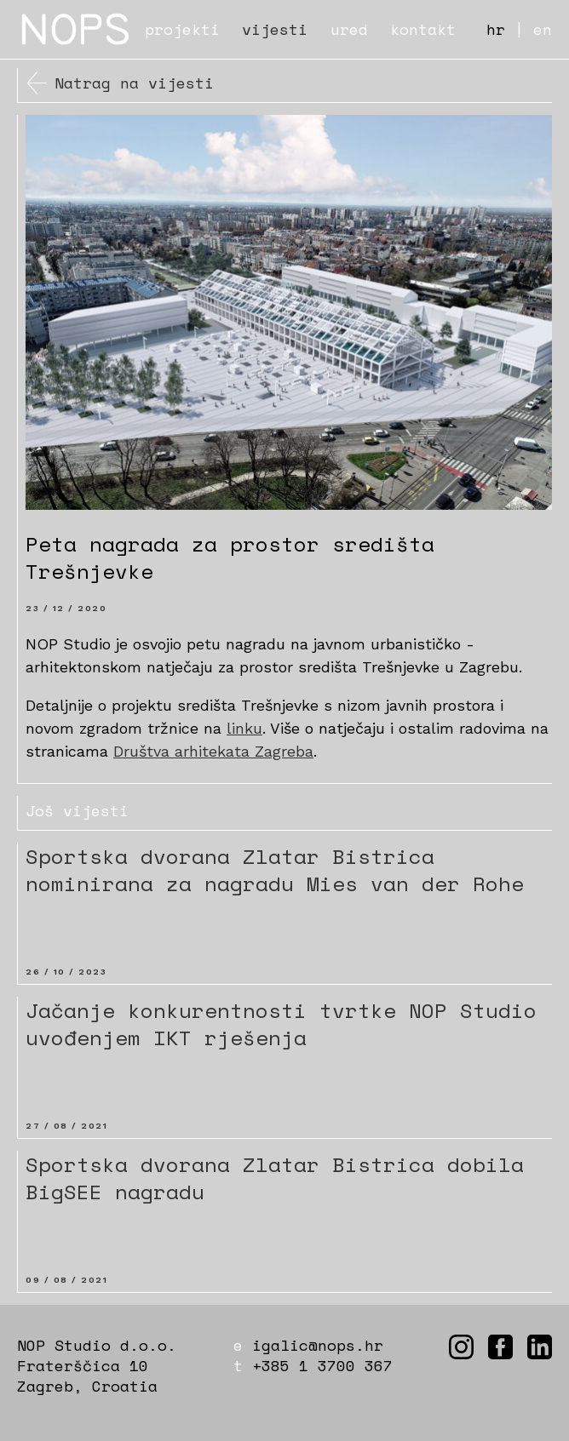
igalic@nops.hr (317, 1345)
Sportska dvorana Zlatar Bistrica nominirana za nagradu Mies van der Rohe (275, 870)
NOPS (76, 29)
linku (244, 728)
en (542, 29)
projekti (182, 29)
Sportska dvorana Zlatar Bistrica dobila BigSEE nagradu (275, 1178)
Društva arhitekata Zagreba (213, 751)
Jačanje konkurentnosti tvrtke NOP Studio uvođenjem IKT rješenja (281, 1024)
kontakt (423, 29)
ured (349, 29)
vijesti (274, 29)
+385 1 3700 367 (322, 1365)
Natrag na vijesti (134, 82)
